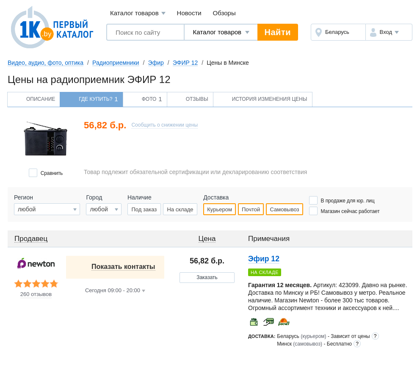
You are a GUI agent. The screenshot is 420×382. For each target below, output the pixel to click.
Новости (189, 13)
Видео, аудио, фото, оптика (45, 62)
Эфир (156, 62)
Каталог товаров (138, 13)
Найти (278, 32)
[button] (389, 32)
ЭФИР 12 (185, 62)
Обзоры (224, 13)
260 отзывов (36, 294)
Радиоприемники (115, 62)
